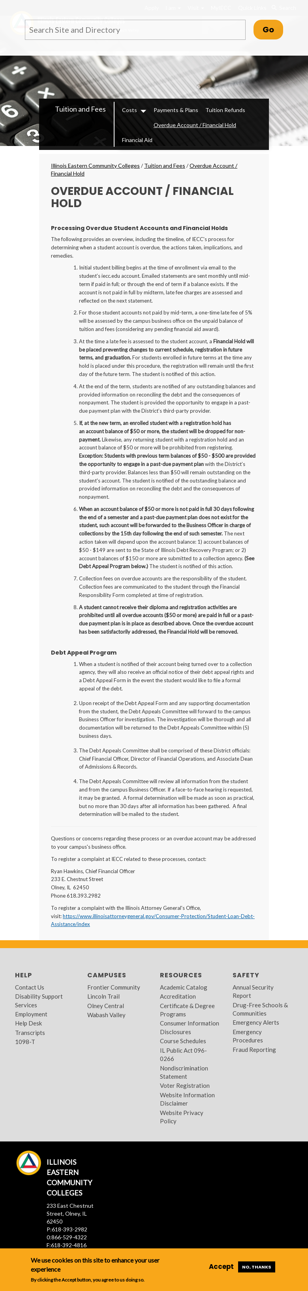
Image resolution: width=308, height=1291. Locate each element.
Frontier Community (113, 987)
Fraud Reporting (254, 1049)
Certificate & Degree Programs (187, 1010)
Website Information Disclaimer (187, 1099)
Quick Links (252, 7)
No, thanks (256, 1267)
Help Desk (28, 1023)
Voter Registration (185, 1085)
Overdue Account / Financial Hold (195, 125)
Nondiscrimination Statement (184, 1072)
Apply (152, 7)
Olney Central (105, 1005)
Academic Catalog (183, 987)
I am (173, 7)
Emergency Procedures (248, 1036)
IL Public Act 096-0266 (183, 1054)
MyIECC (221, 7)
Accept (221, 1266)
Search (284, 7)
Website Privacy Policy (181, 1116)
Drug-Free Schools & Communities (260, 1009)
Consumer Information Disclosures (189, 1027)
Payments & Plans (176, 110)
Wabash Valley (106, 1014)
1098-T (25, 1041)
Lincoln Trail (103, 996)
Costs (129, 110)
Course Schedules (183, 1040)
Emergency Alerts (256, 1022)
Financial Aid (137, 140)
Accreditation (178, 996)
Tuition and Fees (80, 109)
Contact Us (29, 987)
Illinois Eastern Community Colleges (95, 165)
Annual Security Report (253, 991)
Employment (31, 1014)
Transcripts (30, 1032)
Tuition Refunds (225, 110)
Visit (196, 7)
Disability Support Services (39, 1000)
